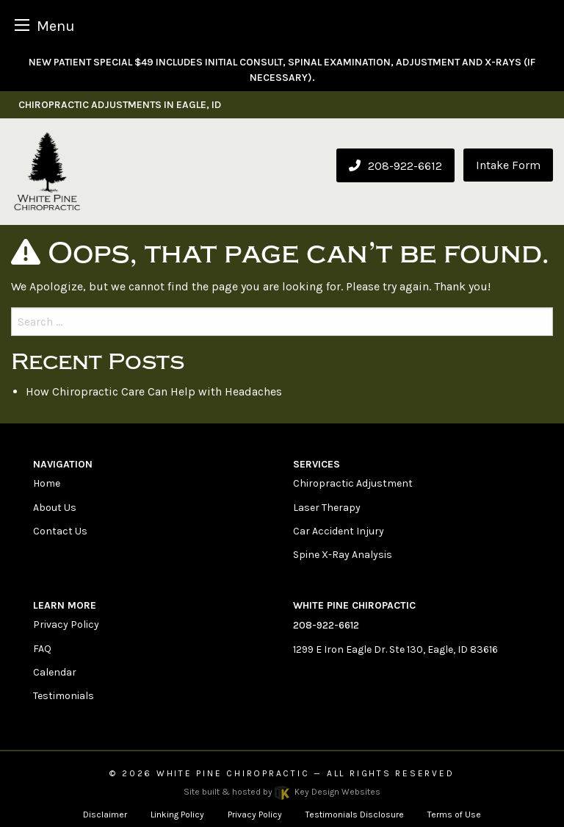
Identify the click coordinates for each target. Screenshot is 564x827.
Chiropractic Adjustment (353, 483)
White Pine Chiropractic (233, 773)
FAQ (42, 648)
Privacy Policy (66, 624)
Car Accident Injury (338, 531)
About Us (54, 507)
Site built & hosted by (282, 792)
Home (46, 483)
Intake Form (508, 165)
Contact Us (60, 531)
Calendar (54, 672)
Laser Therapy (327, 507)
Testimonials (63, 696)
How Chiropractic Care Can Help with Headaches (154, 391)
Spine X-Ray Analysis (342, 554)
